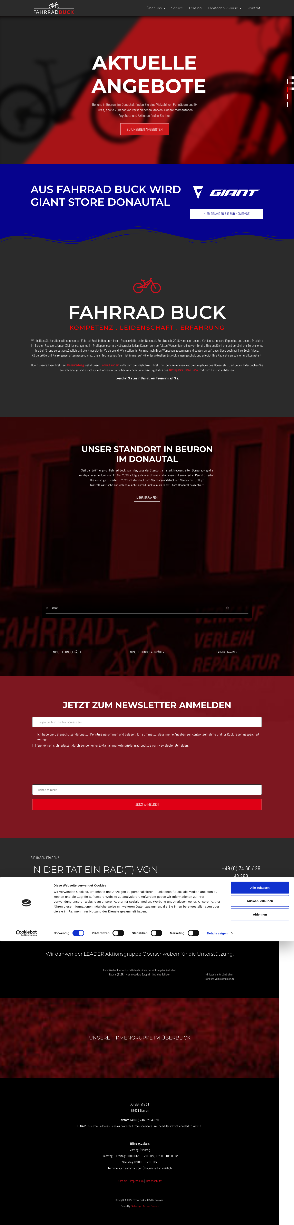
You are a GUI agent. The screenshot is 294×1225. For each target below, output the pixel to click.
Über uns (154, 8)
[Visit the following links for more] (129, 1117)
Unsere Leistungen (287, 96)
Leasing (195, 8)
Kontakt (254, 8)
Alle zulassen (260, 1171)
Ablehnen (260, 1198)
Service (177, 8)
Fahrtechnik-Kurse (223, 8)
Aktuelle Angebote (287, 89)
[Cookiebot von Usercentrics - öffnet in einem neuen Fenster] (26, 1217)
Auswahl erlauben (260, 1185)
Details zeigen (217, 1217)
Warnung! (287, 81)
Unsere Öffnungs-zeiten (287, 104)
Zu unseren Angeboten (147, 129)
